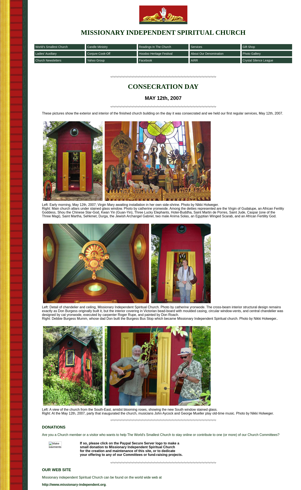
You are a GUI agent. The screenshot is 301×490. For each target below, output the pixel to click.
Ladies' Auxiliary (46, 53)
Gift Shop (249, 47)
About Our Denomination (207, 53)
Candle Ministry (97, 47)
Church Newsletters (48, 60)
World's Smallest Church (51, 47)
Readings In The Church (155, 47)
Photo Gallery (252, 53)
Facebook (145, 60)
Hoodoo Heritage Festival (156, 53)
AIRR (194, 60)
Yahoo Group (96, 60)
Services (196, 47)
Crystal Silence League (258, 60)
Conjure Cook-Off (98, 53)
